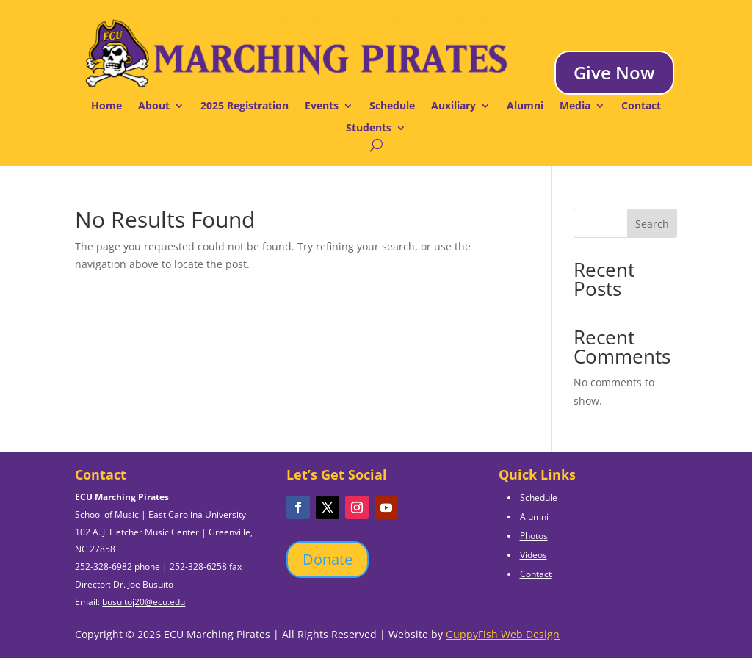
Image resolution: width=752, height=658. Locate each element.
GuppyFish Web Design (503, 634)
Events (322, 106)
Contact (641, 106)
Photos (534, 535)
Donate (327, 559)
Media (575, 106)
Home (106, 106)
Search (652, 224)
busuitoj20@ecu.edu (143, 602)
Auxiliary (453, 106)
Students (368, 128)
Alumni (525, 106)
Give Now (614, 72)
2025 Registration (244, 106)
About (154, 106)
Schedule (392, 106)
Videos (533, 555)
